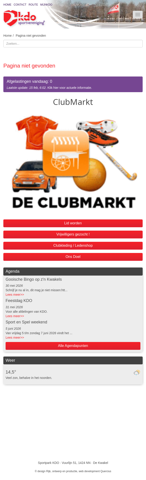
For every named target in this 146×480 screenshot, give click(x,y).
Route (33, 4)
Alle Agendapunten (73, 346)
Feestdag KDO (19, 300)
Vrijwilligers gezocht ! (73, 234)
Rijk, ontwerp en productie (61, 471)
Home (7, 4)
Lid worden (73, 223)
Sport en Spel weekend (26, 322)
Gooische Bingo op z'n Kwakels (34, 279)
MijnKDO (46, 4)
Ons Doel (73, 257)
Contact (20, 4)
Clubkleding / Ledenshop (73, 245)
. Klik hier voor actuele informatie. (73, 84)
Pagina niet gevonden (31, 35)
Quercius (105, 471)
